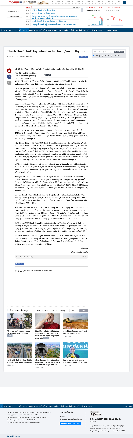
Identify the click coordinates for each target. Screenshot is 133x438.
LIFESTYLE (99, 30)
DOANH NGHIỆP (33, 30)
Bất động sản (27, 57)
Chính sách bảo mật (13, 436)
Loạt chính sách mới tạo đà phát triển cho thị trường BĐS (75, 332)
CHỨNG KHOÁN (13, 30)
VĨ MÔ (72, 30)
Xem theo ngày (43, 311)
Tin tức (106, 56)
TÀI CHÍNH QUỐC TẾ (63, 30)
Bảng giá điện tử (13, 11)
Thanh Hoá (48, 271)
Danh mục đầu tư (13, 16)
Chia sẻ (83, 57)
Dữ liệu (109, 30)
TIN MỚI (47, 75)
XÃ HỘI (6, 30)
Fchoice (114, 30)
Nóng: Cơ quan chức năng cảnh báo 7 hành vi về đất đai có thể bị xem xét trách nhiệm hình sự (47, 362)
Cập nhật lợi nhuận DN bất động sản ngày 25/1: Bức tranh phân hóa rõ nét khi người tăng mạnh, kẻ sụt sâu (47, 334)
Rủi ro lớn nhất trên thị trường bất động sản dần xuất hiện (18, 332)
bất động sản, (29, 271)
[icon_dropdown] (124, 2)
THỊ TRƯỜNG (86, 30)
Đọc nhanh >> (76, 7)
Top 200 (130, 406)
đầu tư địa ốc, (39, 271)
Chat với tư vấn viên (70, 423)
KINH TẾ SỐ (78, 30)
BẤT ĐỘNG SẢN (23, 30)
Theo (51, 257)
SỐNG (93, 30)
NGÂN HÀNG (43, 30)
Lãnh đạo (116, 56)
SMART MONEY (52, 30)
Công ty (97, 56)
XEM (84, 311)
